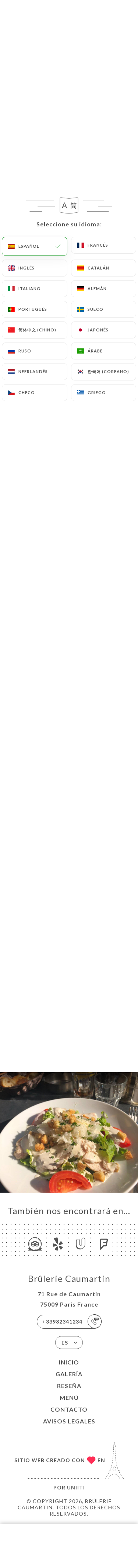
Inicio (69, 1362)
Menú (69, 1397)
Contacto (69, 1409)
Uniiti (76, 1487)
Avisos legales (69, 1421)
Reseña (69, 1385)
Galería (69, 1373)
